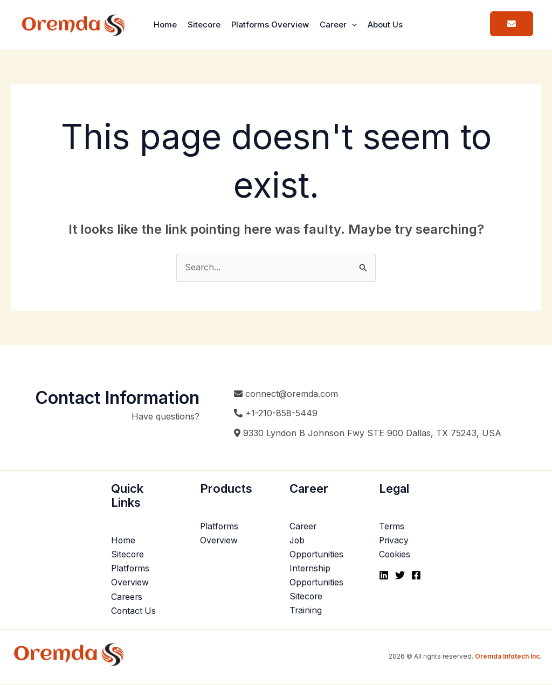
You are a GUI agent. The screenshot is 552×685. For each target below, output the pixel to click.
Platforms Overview (270, 24)
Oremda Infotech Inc (507, 657)
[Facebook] (416, 576)
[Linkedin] (384, 576)
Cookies (395, 555)
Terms (392, 526)
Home (165, 24)
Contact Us (134, 611)
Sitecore (204, 24)
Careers (127, 597)
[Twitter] (400, 576)
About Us (385, 24)
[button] (352, 25)
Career (338, 24)
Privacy (394, 540)
